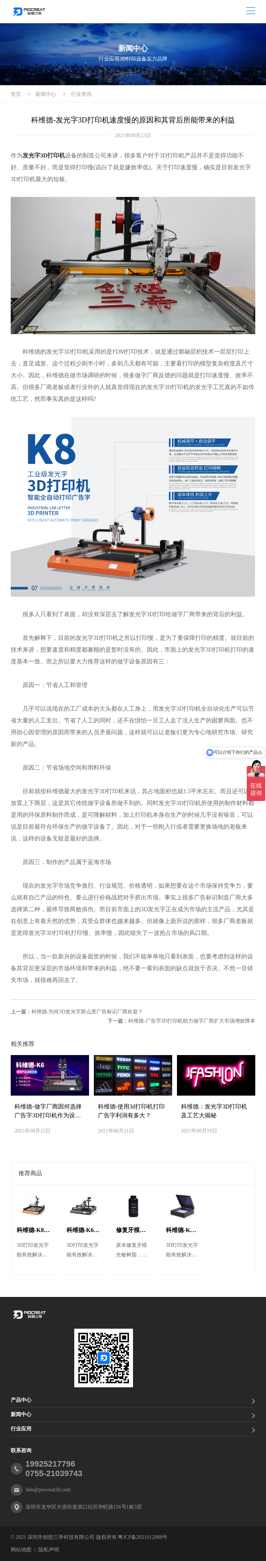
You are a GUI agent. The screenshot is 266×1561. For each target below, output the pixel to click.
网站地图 (21, 1550)
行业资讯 (81, 94)
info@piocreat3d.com (48, 1489)
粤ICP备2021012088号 (142, 1537)
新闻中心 (45, 94)
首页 (16, 94)
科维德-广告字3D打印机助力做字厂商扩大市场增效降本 (191, 1021)
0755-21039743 (53, 1473)
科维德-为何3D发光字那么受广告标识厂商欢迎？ (87, 1011)
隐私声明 (48, 1550)
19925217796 (50, 1463)
